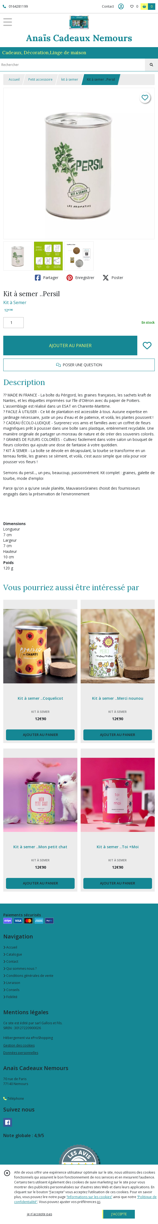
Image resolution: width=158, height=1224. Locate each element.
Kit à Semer (14, 302)
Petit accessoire (40, 79)
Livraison (11, 982)
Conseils (11, 989)
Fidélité (10, 997)
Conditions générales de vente (28, 975)
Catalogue (12, 954)
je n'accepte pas (39, 1214)
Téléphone (13, 1098)
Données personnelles (20, 1052)
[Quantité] (13, 322)
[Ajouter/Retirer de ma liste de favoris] (147, 345)
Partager (46, 277)
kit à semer (69, 79)
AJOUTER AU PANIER (70, 346)
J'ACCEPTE (119, 1214)
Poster (112, 277)
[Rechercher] (151, 65)
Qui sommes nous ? (20, 968)
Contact (108, 6)
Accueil (14, 79)
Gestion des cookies (19, 1045)
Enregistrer (80, 277)
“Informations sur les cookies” (89, 1197)
